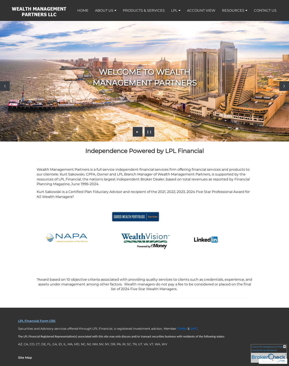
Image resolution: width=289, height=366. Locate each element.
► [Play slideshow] (137, 132)
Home (82, 10)
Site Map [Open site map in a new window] (25, 358)
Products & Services (144, 10)
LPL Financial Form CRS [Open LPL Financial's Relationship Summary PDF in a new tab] (36, 321)
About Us (104, 10)
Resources (233, 10)
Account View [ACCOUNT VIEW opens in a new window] (201, 10)
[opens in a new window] (135, 222)
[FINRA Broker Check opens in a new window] (269, 353)
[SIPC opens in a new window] (193, 329)
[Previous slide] (5, 86)
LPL (174, 10)
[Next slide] (284, 86)
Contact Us (265, 10)
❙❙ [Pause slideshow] (149, 132)
